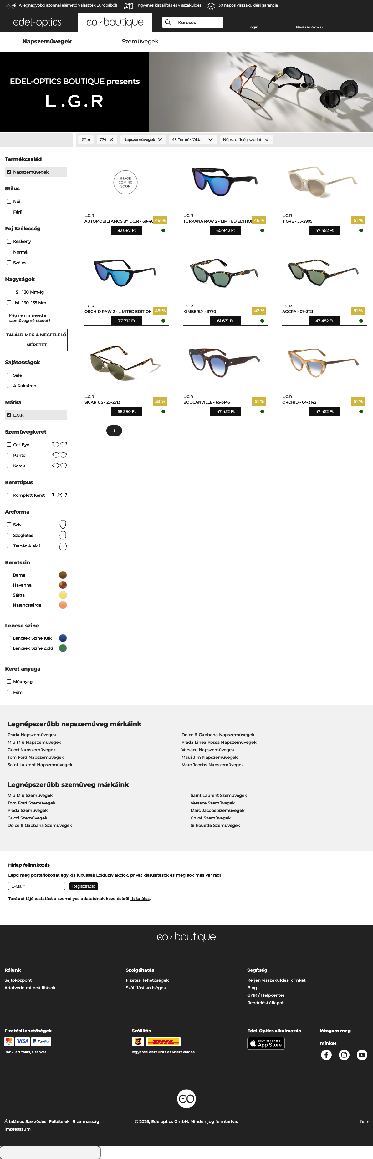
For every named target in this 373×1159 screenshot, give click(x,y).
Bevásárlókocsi (309, 27)
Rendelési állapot (265, 1002)
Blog (252, 987)
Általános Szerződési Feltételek (36, 1121)
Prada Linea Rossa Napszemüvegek (218, 742)
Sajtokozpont (18, 980)
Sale (14, 375)
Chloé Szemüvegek (211, 817)
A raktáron (21, 385)
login (253, 27)
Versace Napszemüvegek (207, 749)
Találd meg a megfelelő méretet (36, 339)
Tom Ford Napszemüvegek (36, 757)
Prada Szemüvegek (28, 810)
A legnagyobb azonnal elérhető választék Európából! (68, 5)
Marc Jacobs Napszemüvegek (212, 764)
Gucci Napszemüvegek (32, 749)
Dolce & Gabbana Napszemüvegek (217, 734)
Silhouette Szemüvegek (215, 825)
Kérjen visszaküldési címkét (276, 980)
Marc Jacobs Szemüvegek (217, 810)
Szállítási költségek (146, 987)
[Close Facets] (36, 139)
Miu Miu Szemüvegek (30, 795)
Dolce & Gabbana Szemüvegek (40, 825)
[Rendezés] (247, 139)
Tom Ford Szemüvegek (31, 802)
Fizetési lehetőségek (147, 980)
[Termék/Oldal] (193, 139)
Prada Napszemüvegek (32, 734)
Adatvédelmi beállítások (29, 987)
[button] (37, 22)
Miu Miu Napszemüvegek (34, 742)
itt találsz (140, 898)
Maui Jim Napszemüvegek (209, 757)
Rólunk (12, 970)
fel (364, 1121)
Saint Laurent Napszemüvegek (40, 764)
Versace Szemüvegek (213, 802)
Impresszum (17, 1128)
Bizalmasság (85, 1121)
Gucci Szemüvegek (27, 817)
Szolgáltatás (140, 970)
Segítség (257, 970)
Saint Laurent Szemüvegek (219, 795)
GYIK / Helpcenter (265, 995)
